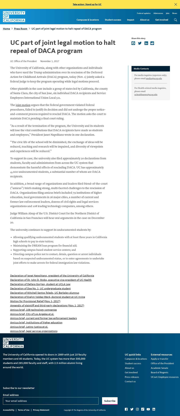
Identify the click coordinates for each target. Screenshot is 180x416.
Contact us (130, 381)
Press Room (20, 28)
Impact (130, 19)
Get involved (161, 19)
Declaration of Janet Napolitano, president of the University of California (52, 275)
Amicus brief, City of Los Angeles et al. (32, 314)
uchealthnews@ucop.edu (145, 95)
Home (6, 28)
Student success (113, 19)
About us (144, 19)
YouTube (148, 409)
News (174, 13)
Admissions (158, 13)
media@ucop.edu (154, 79)
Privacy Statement (41, 410)
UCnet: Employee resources (165, 377)
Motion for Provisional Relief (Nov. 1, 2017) (35, 301)
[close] (175, 4)
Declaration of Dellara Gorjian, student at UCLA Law (40, 284)
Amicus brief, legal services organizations (33, 331)
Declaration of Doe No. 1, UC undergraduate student (40, 288)
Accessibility (8, 410)
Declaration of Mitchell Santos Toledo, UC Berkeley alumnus (44, 292)
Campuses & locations (88, 19)
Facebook (126, 409)
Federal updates (144, 13)
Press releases (132, 377)
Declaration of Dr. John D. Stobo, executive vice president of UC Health (51, 280)
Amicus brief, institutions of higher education (36, 322)
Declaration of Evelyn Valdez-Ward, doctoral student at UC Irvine (47, 297)
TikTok (142, 409)
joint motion (23, 105)
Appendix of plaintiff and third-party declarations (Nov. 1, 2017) (47, 305)
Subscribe (109, 401)
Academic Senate (159, 368)
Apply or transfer (159, 358)
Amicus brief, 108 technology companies (33, 309)
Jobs (167, 13)
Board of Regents (159, 372)
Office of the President (162, 363)
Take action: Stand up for (87, 4)
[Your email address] (51, 401)
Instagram (137, 409)
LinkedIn (153, 409)
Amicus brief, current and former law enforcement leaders (43, 318)
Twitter (132, 409)
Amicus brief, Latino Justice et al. (29, 326)
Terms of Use (23, 410)
